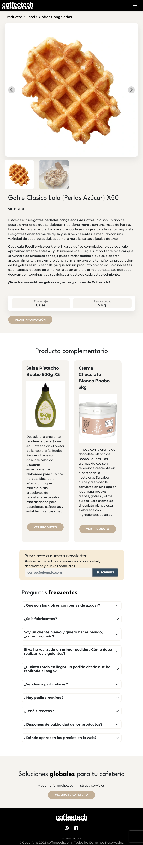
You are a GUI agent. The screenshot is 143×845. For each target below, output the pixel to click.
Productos (13, 17)
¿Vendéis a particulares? (46, 684)
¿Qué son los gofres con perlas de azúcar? (62, 605)
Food (30, 17)
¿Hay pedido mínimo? (43, 698)
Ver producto (45, 527)
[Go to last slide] (11, 89)
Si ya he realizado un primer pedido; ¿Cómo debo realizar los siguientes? (68, 651)
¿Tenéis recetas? (39, 711)
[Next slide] (131, 89)
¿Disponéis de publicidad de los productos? (63, 724)
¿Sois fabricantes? (40, 619)
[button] (19, 174)
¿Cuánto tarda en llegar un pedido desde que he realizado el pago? (67, 669)
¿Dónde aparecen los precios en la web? (60, 738)
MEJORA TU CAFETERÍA (71, 795)
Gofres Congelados (55, 17)
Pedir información (30, 319)
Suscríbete (105, 572)
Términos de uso (71, 838)
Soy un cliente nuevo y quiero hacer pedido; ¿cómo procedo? (63, 634)
